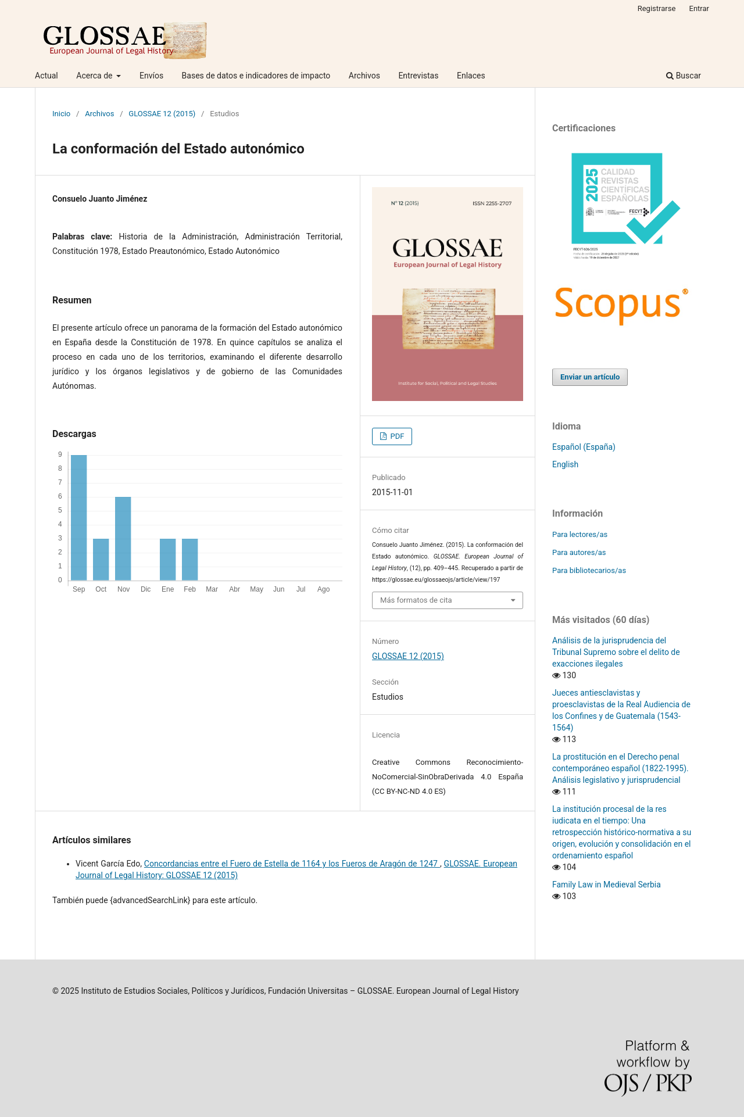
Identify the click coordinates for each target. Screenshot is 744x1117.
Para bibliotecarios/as (589, 570)
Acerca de (95, 75)
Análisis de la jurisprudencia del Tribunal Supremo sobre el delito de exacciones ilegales (616, 652)
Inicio (61, 113)
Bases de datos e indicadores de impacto (256, 75)
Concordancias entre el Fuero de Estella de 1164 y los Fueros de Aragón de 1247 (292, 863)
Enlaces (471, 75)
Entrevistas (418, 75)
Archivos (364, 75)
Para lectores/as (579, 534)
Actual (46, 75)
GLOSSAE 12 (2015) (161, 113)
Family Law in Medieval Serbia (606, 884)
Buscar (683, 75)
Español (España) (584, 447)
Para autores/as (579, 552)
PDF (396, 436)
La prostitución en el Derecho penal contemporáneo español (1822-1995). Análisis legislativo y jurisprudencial (620, 768)
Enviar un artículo (590, 377)
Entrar (699, 8)
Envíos (151, 75)
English (565, 464)
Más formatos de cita (416, 600)
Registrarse (657, 8)
